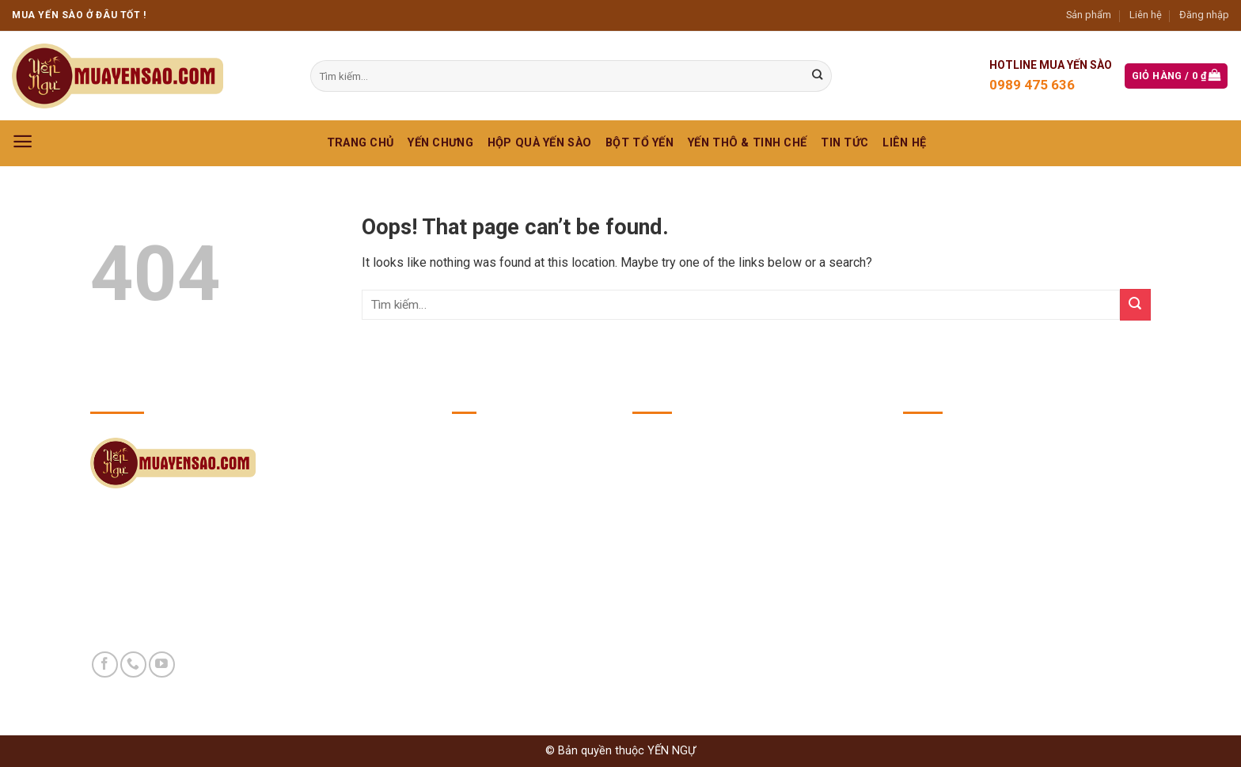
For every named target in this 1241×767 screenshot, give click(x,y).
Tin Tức (844, 143)
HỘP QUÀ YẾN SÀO (539, 143)
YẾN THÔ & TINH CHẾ (747, 143)
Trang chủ (360, 143)
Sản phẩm (1088, 15)
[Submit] (1135, 304)
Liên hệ (1145, 15)
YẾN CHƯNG (440, 143)
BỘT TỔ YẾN (639, 143)
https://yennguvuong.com (1017, 541)
